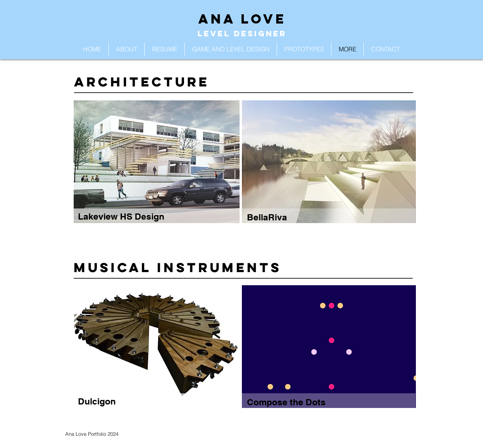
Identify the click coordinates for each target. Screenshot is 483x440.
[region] (157, 170)
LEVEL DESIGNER (242, 33)
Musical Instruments (178, 267)
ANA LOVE (242, 18)
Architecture (141, 81)
